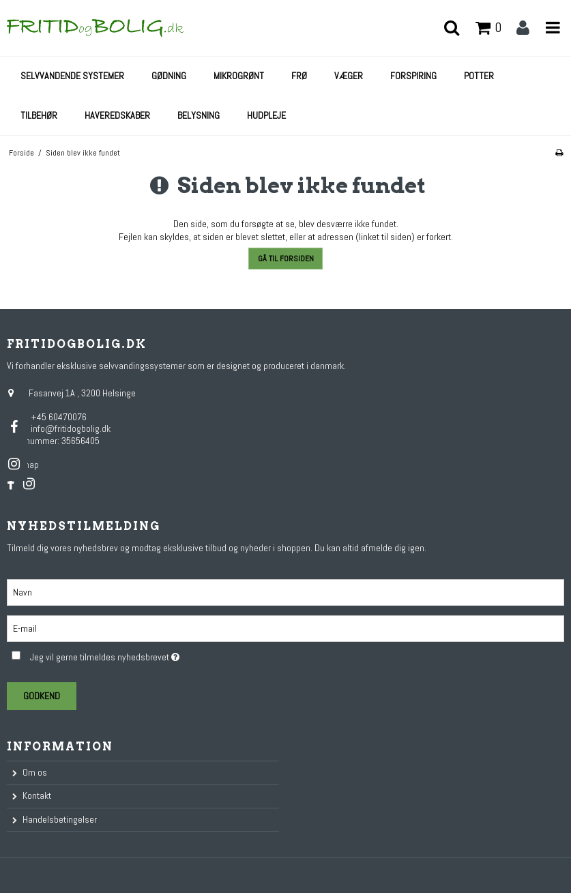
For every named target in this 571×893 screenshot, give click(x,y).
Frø (299, 76)
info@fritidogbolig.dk (71, 428)
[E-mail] (285, 627)
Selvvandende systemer (72, 76)
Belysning (198, 115)
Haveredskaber (117, 115)
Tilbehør (38, 115)
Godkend (41, 696)
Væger (348, 76)
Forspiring (413, 76)
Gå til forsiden (286, 258)
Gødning (168, 76)
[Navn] (285, 591)
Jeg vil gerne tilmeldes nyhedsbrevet (138, 655)
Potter (479, 76)
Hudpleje (266, 115)
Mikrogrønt (239, 76)
